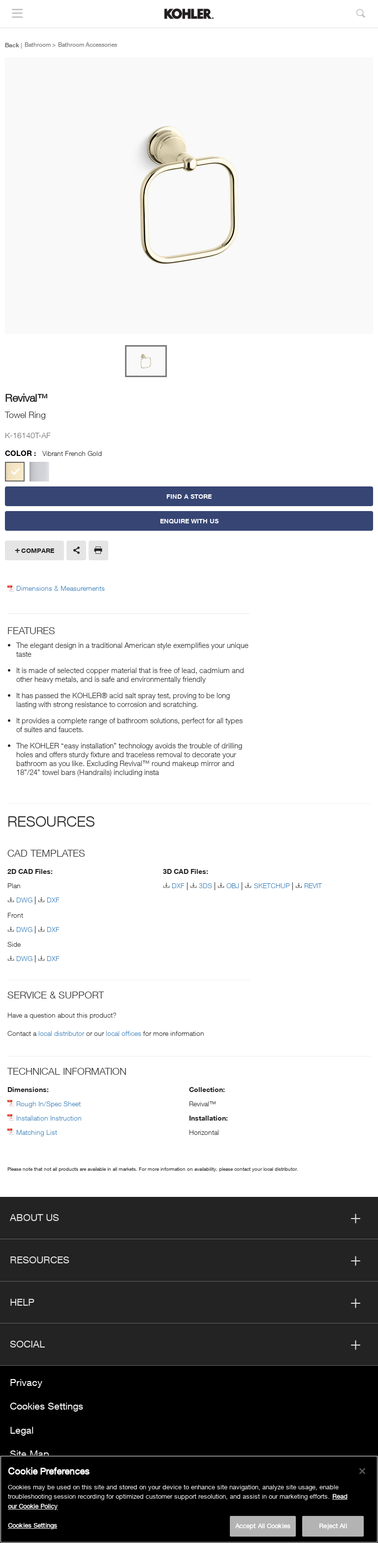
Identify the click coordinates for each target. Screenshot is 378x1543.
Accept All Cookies (262, 1526)
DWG (24, 900)
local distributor (61, 1033)
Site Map (29, 1453)
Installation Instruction (49, 1118)
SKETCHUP (272, 885)
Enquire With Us (189, 521)
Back (12, 45)
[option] (189, 196)
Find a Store (189, 496)
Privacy (26, 1382)
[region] (189, 1499)
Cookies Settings (46, 1406)
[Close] (362, 1471)
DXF (53, 900)
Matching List (36, 1132)
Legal (21, 1430)
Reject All (332, 1526)
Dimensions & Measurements (60, 588)
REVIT (313, 885)
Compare (37, 550)
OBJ (232, 885)
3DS (205, 885)
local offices (123, 1033)
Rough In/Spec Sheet (48, 1103)
